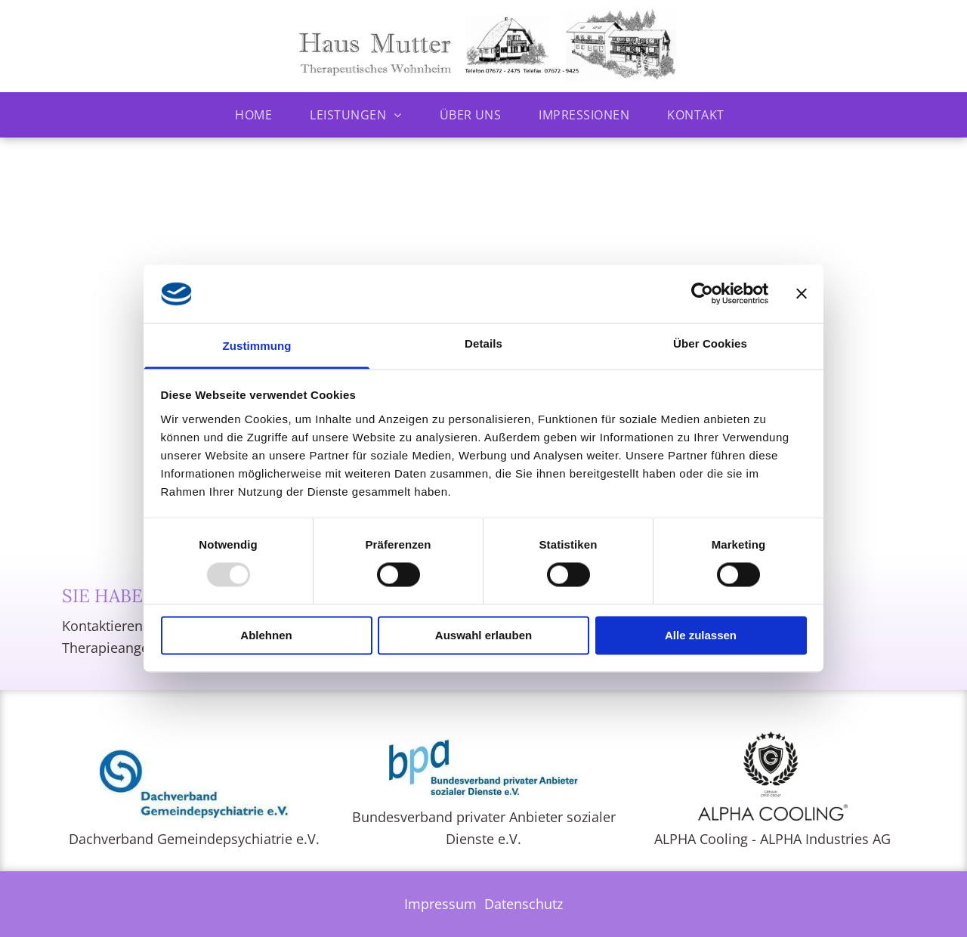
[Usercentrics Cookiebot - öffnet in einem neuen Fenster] (702, 294)
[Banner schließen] (801, 294)
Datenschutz (523, 904)
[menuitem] (257, 114)
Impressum (440, 904)
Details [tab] (483, 343)
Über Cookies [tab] (710, 343)
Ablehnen (266, 635)
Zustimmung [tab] (257, 345)
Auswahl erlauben (483, 635)
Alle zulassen (701, 635)
